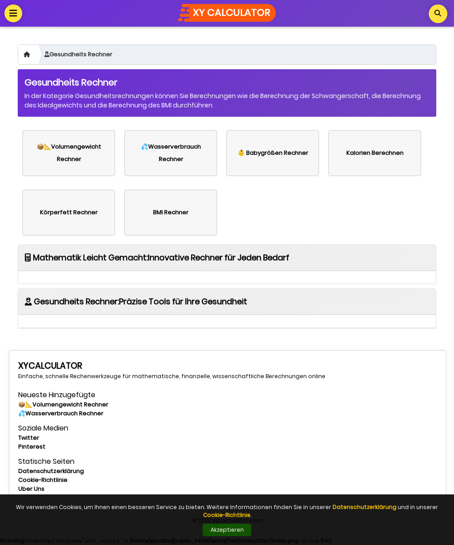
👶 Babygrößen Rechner (273, 153)
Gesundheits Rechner (78, 54)
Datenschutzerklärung (51, 471)
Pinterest (31, 446)
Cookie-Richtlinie (42, 480)
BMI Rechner (170, 212)
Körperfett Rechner (69, 212)
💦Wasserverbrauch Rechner (171, 152)
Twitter (28, 438)
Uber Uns (31, 489)
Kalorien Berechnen (374, 153)
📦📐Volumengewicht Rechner (69, 152)
